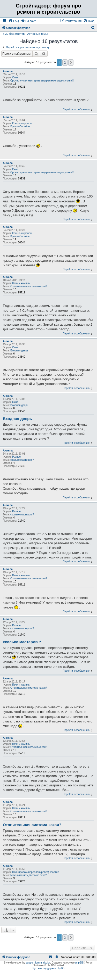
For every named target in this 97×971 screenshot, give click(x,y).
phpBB (79, 962)
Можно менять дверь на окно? (28, 875)
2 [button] (65, 62)
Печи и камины (21, 283)
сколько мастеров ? (22, 459)
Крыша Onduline (20, 126)
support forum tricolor (38, 962)
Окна (15, 77)
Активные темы (37, 33)
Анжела (8, 71)
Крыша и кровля (22, 123)
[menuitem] (14, 21)
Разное (16, 456)
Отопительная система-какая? (28, 286)
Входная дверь (19, 350)
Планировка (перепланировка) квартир (35, 872)
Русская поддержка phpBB (48, 968)
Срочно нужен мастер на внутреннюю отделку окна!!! (42, 80)
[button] (70, 62)
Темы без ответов (13, 33)
